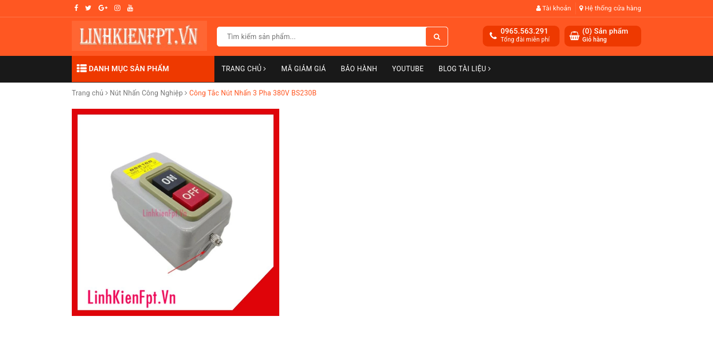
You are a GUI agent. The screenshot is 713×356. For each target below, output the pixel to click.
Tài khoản (553, 8)
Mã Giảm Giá (303, 69)
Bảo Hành (359, 69)
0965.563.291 (525, 31)
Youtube (408, 69)
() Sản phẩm (605, 35)
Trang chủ (244, 69)
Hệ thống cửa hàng (610, 8)
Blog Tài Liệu (465, 69)
